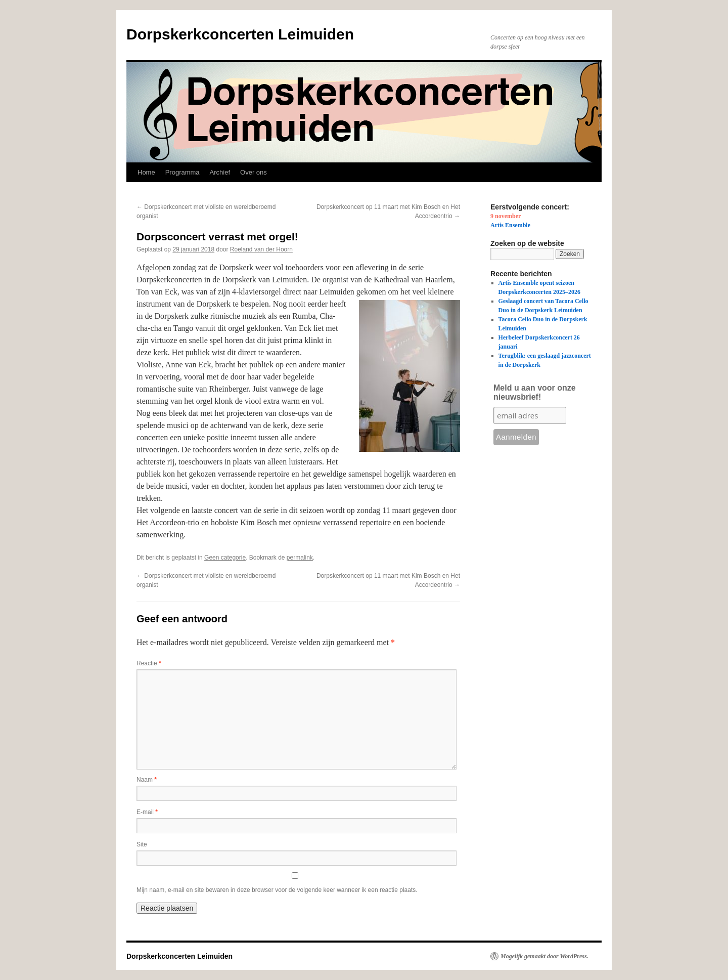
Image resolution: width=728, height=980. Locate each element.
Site (141, 844)
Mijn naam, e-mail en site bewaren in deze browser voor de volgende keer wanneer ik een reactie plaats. (277, 889)
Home (146, 172)
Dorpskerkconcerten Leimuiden (240, 34)
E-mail (147, 812)
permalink (300, 557)
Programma (182, 172)
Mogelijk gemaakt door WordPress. (544, 956)
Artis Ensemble (510, 225)
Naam (146, 779)
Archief (220, 172)
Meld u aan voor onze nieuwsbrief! (534, 392)
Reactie (148, 663)
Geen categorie (225, 557)
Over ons (253, 172)
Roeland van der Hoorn (261, 249)
